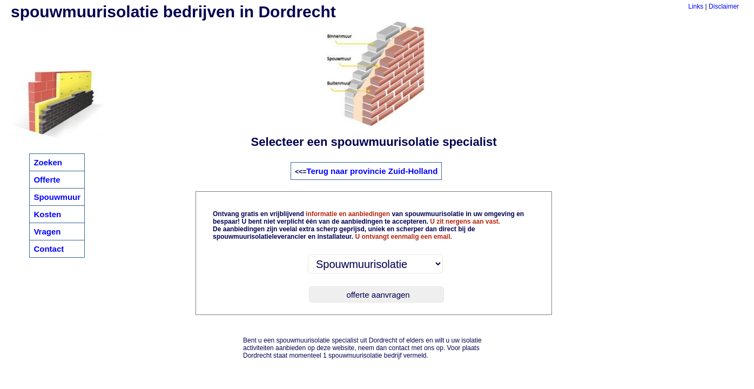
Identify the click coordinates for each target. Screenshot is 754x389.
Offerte (46, 179)
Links (695, 6)
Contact (48, 248)
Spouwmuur (56, 197)
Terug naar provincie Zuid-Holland (371, 171)
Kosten (47, 214)
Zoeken (47, 162)
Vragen (46, 231)
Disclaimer (724, 6)
